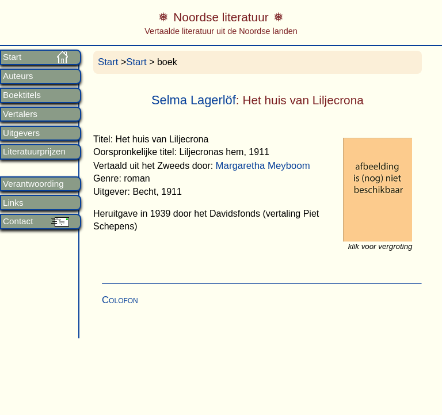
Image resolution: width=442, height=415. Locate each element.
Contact (18, 221)
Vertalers (20, 114)
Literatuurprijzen (34, 151)
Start (12, 57)
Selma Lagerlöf (193, 100)
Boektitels (22, 95)
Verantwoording (33, 183)
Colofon (120, 300)
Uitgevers (21, 133)
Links (13, 202)
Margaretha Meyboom (263, 165)
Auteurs (18, 76)
